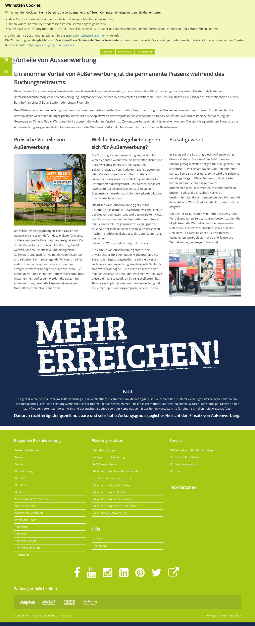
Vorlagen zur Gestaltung (109, 457)
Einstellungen (125, 51)
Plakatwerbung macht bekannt (113, 499)
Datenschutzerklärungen (89, 35)
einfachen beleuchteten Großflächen (128, 97)
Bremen (20, 478)
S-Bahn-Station (49, 102)
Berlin (19, 464)
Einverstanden (145, 51)
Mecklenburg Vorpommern (33, 499)
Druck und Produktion (185, 457)
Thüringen (22, 555)
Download (99, 546)
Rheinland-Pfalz (25, 520)
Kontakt (67, 615)
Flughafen (83, 102)
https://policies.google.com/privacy (50, 45)
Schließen (108, 51)
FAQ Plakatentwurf (105, 464)
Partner (175, 471)
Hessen (20, 492)
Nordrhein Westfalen (29, 513)
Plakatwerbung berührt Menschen (115, 506)
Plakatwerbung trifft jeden (110, 492)
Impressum (21, 615)
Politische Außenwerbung (110, 513)
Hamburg (21, 485)
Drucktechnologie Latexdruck (112, 478)
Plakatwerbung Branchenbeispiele (115, 471)
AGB (35, 615)
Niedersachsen (25, 506)
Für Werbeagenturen (184, 464)
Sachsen (20, 534)
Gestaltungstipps (104, 450)
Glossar (98, 539)
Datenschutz (50, 615)
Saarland (21, 527)
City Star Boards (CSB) (176, 97)
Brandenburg (24, 471)
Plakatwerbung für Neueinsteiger (192, 450)
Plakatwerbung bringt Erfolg (111, 485)
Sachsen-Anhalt (25, 541)
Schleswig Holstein (27, 548)
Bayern (19, 457)
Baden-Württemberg (28, 450)
